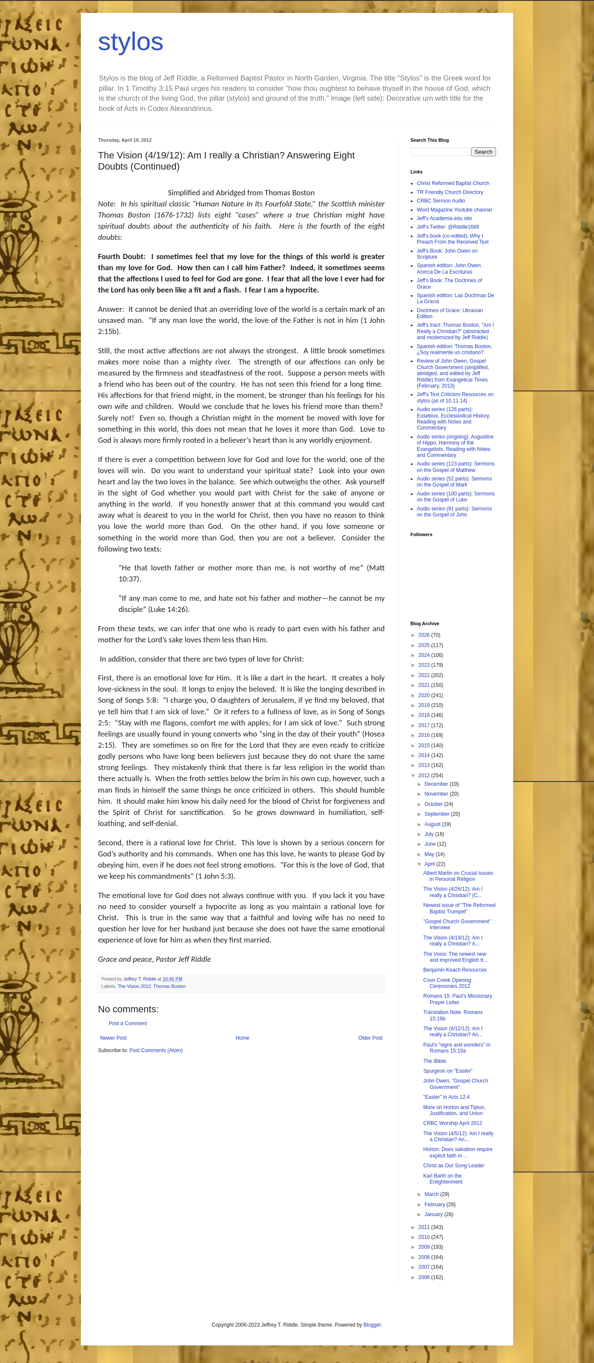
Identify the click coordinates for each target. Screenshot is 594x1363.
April (430, 864)
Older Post (370, 1038)
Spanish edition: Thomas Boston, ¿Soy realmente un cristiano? (454, 349)
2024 (425, 655)
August (433, 824)
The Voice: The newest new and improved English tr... (455, 957)
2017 (425, 725)
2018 (425, 715)
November (437, 794)
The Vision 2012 (134, 986)
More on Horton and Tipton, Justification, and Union (454, 1110)
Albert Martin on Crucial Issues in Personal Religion (458, 876)
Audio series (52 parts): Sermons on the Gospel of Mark (454, 482)
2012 (425, 775)
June (431, 844)
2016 (425, 735)
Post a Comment (128, 1023)
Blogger (372, 1325)
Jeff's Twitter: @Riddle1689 (448, 227)
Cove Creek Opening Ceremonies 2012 (447, 983)
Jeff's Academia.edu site (444, 218)
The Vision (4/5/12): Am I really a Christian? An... (458, 1136)
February (435, 1205)
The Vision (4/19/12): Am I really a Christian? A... (453, 941)
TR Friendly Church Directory (450, 192)
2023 (425, 665)
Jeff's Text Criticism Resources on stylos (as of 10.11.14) (455, 397)
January (434, 1214)
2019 (425, 705)
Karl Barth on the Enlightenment (443, 1179)
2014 (425, 755)
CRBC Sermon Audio (441, 201)
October (434, 804)
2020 (425, 695)
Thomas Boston (169, 986)
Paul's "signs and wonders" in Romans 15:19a (456, 1048)
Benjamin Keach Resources (455, 970)
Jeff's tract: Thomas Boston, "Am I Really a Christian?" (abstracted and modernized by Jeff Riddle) (455, 331)
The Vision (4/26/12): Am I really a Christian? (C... (453, 892)
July (430, 834)
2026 (425, 635)
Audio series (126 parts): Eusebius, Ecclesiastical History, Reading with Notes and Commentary (453, 418)
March (432, 1194)
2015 (425, 746)
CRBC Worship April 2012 (452, 1123)
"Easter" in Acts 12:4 (446, 1097)
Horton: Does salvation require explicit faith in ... (458, 1152)
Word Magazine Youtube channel (454, 210)
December (437, 784)
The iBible (434, 1061)
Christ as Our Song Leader (453, 1166)
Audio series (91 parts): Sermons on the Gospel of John (454, 512)
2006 (425, 1277)
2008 (425, 1257)
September (438, 814)
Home (242, 1038)
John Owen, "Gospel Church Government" (455, 1084)
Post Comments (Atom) (156, 1050)
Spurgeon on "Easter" (447, 1071)
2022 (425, 675)
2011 (425, 1227)
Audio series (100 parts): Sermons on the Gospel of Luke (456, 497)
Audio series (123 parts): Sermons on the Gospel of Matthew (456, 467)
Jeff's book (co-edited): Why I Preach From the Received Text (453, 239)
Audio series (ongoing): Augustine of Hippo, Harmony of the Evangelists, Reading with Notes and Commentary (455, 446)
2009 (425, 1247)
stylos (130, 41)
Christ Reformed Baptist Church (453, 183)
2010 (425, 1237)
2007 (425, 1267)
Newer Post (113, 1038)
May (430, 854)
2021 (425, 685)
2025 (425, 645)
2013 (425, 765)
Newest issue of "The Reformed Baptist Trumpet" (459, 908)
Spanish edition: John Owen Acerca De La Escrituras (449, 268)
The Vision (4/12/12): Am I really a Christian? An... (453, 1032)
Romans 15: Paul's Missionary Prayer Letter (457, 999)
